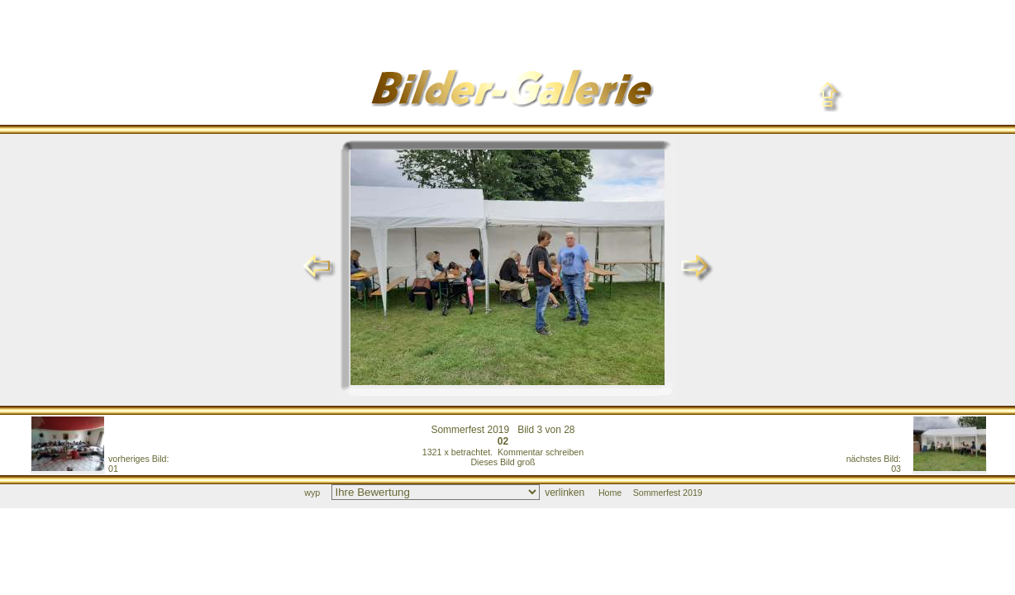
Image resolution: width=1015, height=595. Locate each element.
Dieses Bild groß (502, 462)
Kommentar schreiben (541, 452)
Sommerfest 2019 (470, 430)
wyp (312, 492)
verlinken (564, 492)
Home (610, 492)
